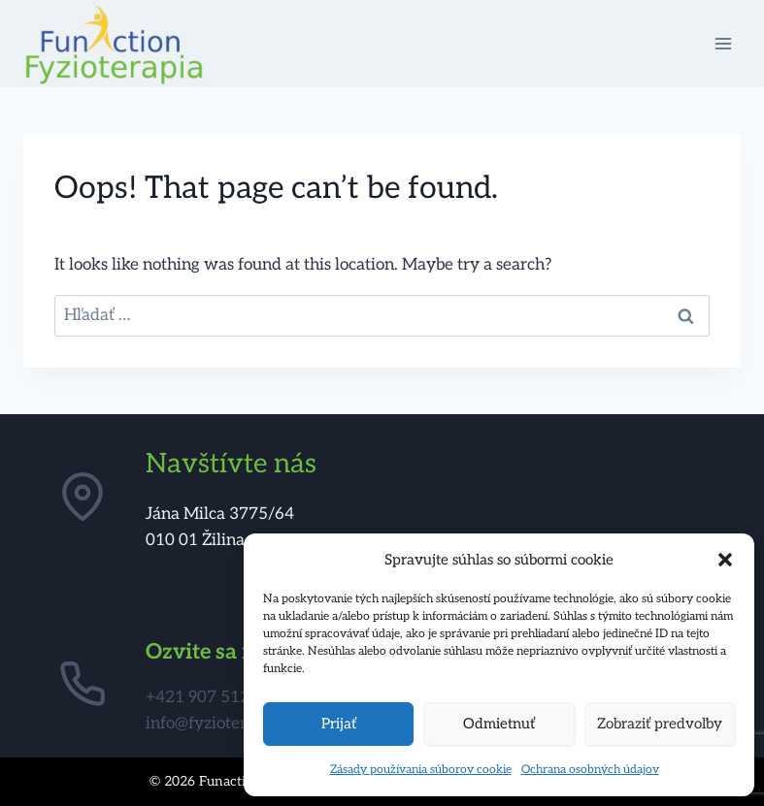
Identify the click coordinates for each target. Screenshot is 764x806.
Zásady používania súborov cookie (421, 769)
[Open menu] (723, 43)
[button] (725, 559)
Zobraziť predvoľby (659, 723)
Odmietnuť (499, 723)
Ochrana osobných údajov (590, 769)
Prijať (338, 723)
